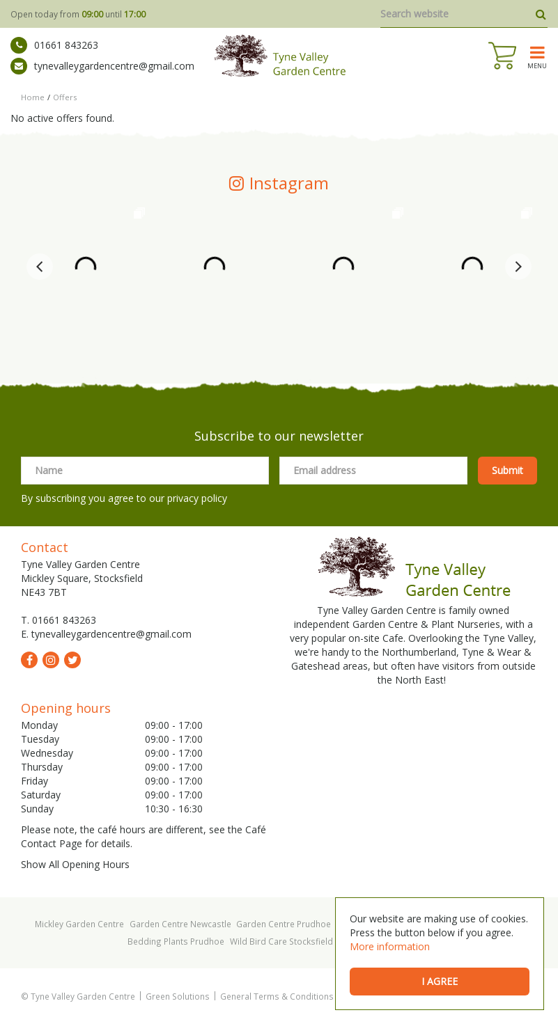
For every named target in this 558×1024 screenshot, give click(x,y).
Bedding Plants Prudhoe (175, 941)
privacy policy (197, 498)
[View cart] (502, 56)
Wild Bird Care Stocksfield (281, 941)
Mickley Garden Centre (79, 923)
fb (29, 660)
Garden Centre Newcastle (180, 923)
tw (72, 660)
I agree (439, 981)
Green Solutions (178, 996)
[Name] (145, 471)
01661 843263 (54, 45)
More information (390, 946)
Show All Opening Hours (75, 864)
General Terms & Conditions (277, 996)
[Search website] (464, 14)
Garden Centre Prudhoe (283, 923)
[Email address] (373, 471)
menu (537, 65)
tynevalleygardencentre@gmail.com (102, 66)
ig (50, 660)
